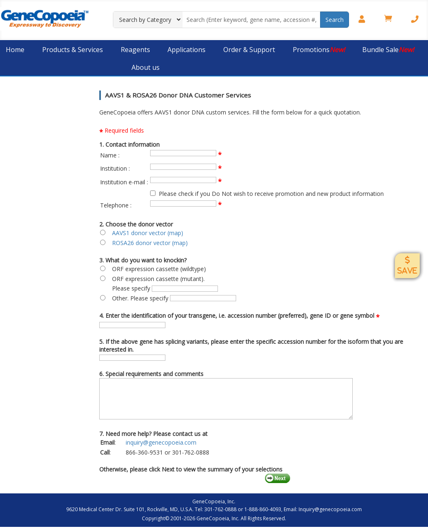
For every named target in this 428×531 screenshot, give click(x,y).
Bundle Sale (388, 49)
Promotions (319, 49)
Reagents (135, 49)
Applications (186, 49)
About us (146, 67)
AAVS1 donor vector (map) (147, 233)
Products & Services (72, 49)
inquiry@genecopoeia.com (161, 442)
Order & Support (249, 49)
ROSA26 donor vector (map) (150, 243)
